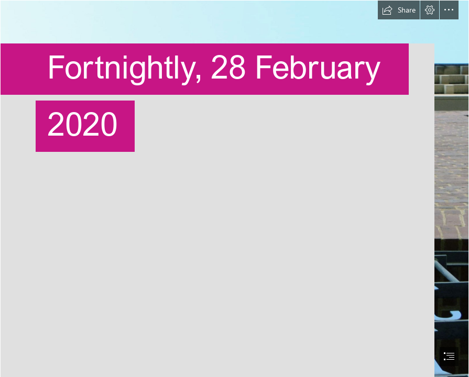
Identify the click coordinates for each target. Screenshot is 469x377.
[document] (234, 188)
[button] (399, 10)
